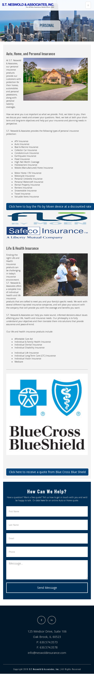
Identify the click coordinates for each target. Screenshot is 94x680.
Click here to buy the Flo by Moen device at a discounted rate (50, 206)
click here (40, 500)
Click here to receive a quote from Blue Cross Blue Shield (47, 472)
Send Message (47, 588)
